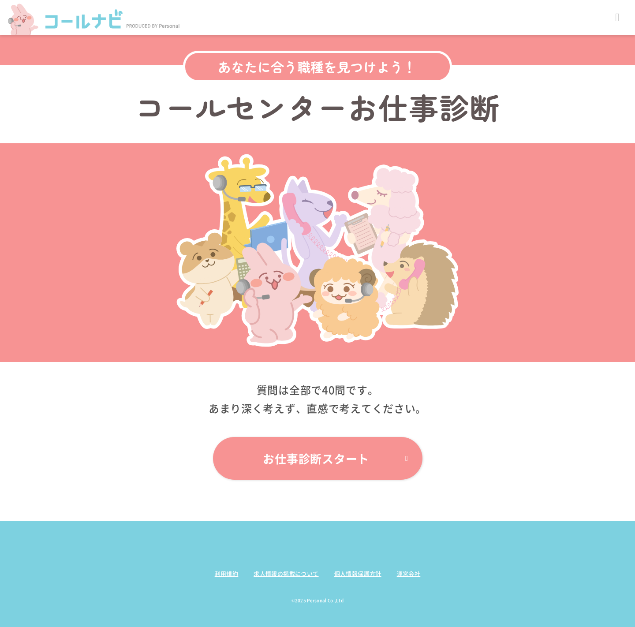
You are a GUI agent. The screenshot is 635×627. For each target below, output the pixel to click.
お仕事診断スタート (335, 458)
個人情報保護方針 (357, 573)
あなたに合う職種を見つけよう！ (317, 66)
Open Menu (617, 17)
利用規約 (227, 573)
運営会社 (409, 573)
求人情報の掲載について (286, 573)
